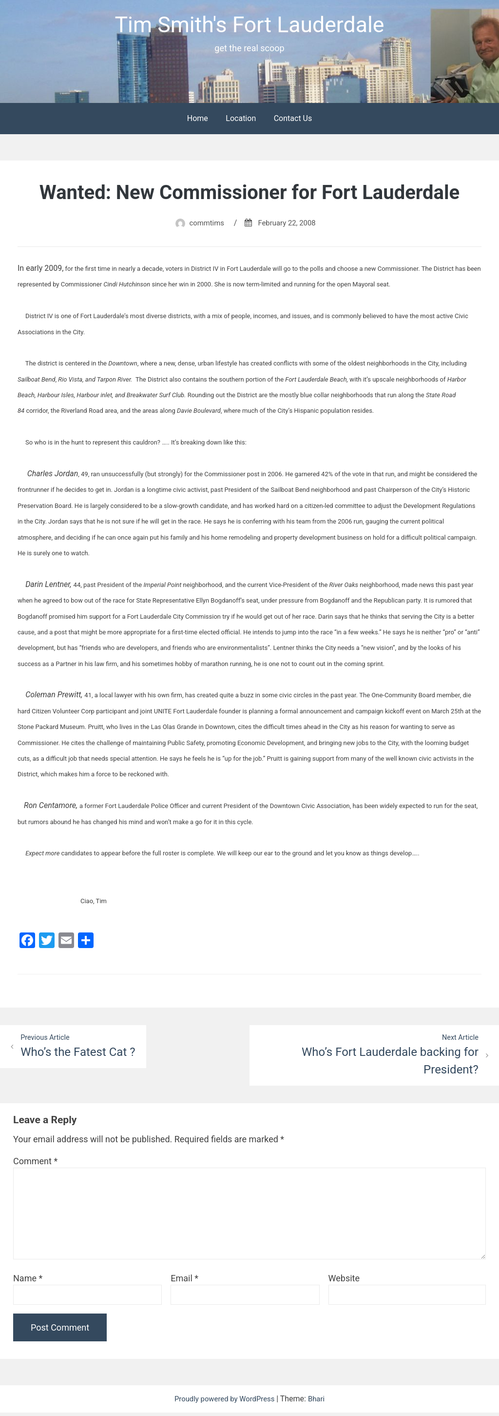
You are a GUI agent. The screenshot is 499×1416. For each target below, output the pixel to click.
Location (241, 120)
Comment (35, 1164)
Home (197, 120)
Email (184, 1281)
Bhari (320, 1402)
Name (27, 1281)
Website (344, 1281)
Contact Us (293, 120)
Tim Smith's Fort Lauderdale (249, 26)
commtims (204, 225)
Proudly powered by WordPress (225, 1402)
